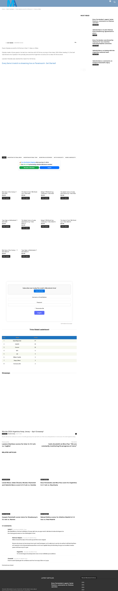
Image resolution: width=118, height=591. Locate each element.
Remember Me (39, 308)
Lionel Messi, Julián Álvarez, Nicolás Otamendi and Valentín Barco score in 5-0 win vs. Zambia (19, 484)
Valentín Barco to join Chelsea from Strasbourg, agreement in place (104, 31)
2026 (83, 584)
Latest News (95, 24)
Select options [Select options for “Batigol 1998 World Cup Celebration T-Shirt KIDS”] (45, 198)
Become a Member (29, 167)
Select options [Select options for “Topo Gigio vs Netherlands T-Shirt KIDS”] (6, 226)
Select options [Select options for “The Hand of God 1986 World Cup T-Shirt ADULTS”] (64, 226)
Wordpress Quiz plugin (67, 323)
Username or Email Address (39, 297)
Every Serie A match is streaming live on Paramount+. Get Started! (29, 63)
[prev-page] (82, 70)
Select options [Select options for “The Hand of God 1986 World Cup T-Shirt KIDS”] (25, 198)
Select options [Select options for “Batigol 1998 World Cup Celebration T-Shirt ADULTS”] (45, 226)
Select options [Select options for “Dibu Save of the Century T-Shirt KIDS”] (6, 198)
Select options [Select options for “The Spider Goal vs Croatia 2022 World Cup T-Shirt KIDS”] (64, 198)
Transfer (95, 35)
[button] (114, 1)
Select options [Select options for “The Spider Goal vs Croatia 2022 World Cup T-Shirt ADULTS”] (25, 228)
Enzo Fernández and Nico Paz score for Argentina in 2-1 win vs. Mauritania (58, 484)
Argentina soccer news (45, 157)
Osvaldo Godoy (11, 433)
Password (39, 302)
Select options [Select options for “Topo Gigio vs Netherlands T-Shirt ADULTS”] (25, 256)
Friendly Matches (6, 479)
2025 (83, 587)
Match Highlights (59, 157)
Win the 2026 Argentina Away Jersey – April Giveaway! (23, 432)
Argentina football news (14, 157)
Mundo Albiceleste (70, 157)
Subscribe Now (39, 291)
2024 (83, 589)
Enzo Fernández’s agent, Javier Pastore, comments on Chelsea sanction (104, 21)
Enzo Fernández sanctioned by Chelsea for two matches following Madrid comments (103, 41)
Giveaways (4, 433)
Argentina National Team (30, 157)
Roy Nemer (10, 42)
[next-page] (84, 70)
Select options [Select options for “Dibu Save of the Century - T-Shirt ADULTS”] (6, 256)
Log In (49, 167)
